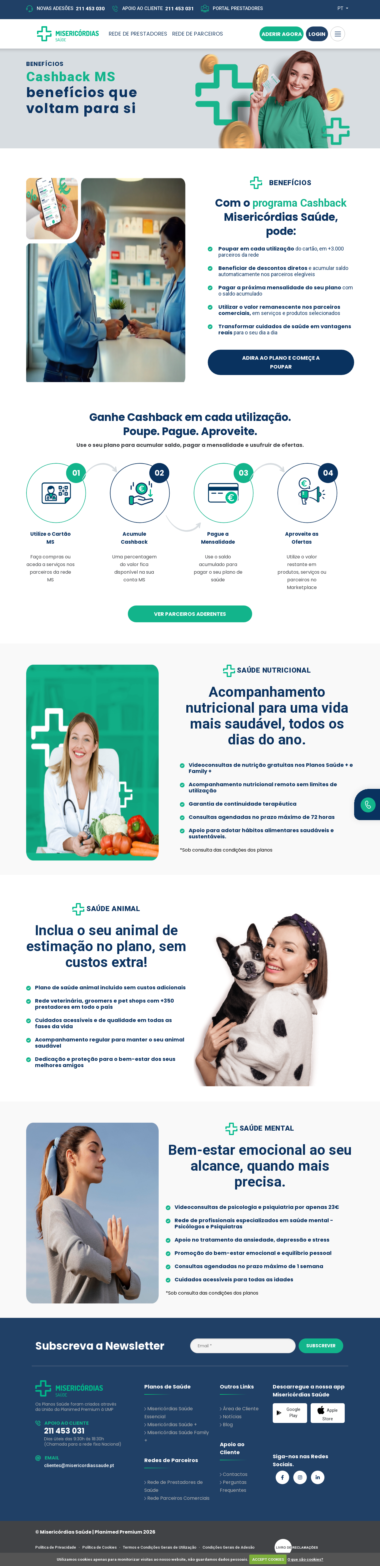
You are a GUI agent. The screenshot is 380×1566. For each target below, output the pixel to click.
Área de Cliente (241, 1408)
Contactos (235, 1474)
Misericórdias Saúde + (172, 1424)
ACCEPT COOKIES (268, 1559)
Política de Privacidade (55, 1547)
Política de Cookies (99, 1547)
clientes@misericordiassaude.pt (79, 1465)
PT (340, 8)
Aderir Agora (282, 34)
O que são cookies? (305, 1559)
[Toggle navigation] (337, 33)
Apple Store (327, 1413)
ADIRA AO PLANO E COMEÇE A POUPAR (281, 362)
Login (317, 34)
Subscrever (321, 1346)
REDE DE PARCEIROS (197, 33)
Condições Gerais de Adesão (228, 1547)
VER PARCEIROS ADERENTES (190, 614)
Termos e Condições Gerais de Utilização (159, 1547)
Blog (228, 1424)
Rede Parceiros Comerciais (178, 1498)
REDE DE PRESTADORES (138, 33)
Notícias (232, 1416)
